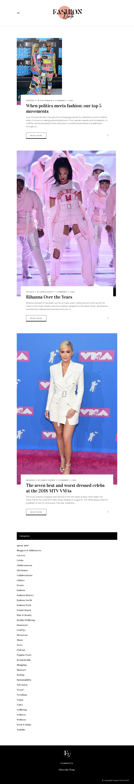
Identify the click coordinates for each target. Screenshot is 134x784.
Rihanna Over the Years (49, 297)
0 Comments (60, 100)
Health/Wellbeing (26, 620)
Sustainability (24, 679)
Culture (21, 580)
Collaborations (24, 575)
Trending (22, 694)
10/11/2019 (30, 292)
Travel (20, 689)
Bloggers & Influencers (29, 550)
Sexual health (24, 660)
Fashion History (25, 595)
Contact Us (67, 763)
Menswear (22, 635)
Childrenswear (24, 565)
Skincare (21, 669)
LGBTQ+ (21, 630)
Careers (21, 555)
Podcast (21, 650)
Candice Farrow (47, 480)
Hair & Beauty (24, 615)
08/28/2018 (30, 480)
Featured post (24, 610)
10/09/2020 (30, 100)
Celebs (20, 560)
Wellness (21, 719)
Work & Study (24, 724)
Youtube (21, 729)
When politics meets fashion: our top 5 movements (63, 108)
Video (20, 704)
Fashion (21, 590)
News (19, 645)
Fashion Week (24, 605)
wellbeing (22, 709)
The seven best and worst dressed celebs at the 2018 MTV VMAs (65, 488)
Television (22, 684)
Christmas (22, 570)
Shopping (22, 664)
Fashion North (24, 600)
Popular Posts (24, 655)
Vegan (20, 699)
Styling (20, 674)
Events (20, 585)
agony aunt (23, 545)
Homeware (22, 625)
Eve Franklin (46, 100)
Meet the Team (67, 769)
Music (20, 640)
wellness (21, 714)
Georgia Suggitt (46, 292)
